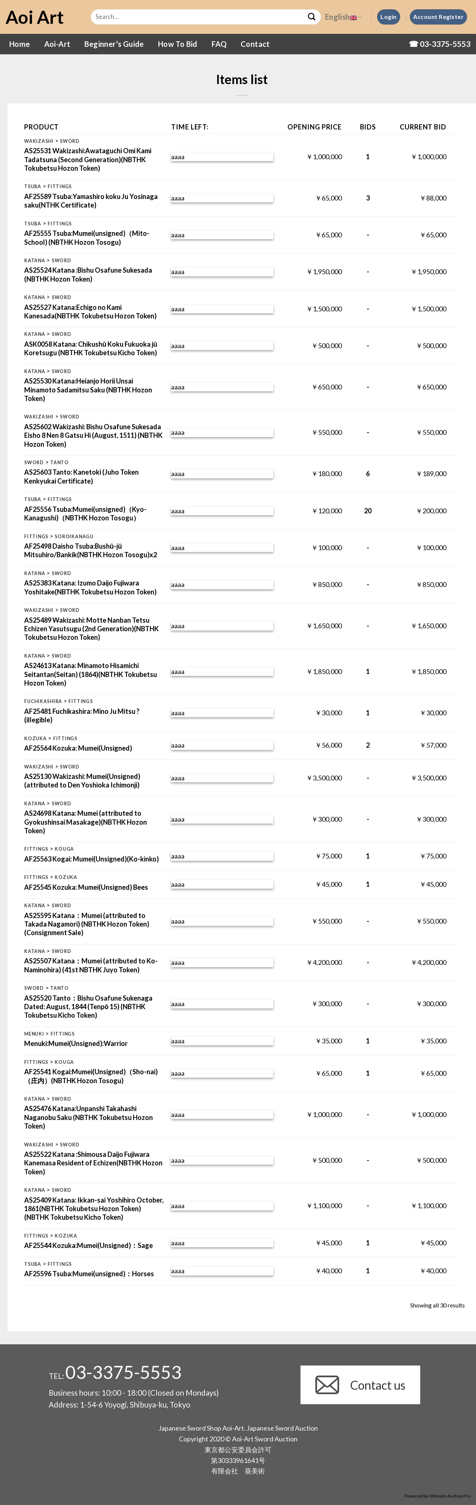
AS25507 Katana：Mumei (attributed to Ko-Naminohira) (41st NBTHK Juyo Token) (91, 965)
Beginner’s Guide (114, 43)
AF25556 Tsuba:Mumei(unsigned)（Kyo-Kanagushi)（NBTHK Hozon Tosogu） (85, 513)
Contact (255, 43)
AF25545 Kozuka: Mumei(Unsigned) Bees (86, 887)
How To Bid (177, 43)
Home (19, 43)
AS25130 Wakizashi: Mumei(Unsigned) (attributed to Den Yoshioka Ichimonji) (82, 780)
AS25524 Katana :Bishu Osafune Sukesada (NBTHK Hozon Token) (88, 274)
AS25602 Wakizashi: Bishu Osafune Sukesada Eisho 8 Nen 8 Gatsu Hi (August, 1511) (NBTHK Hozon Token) (93, 435)
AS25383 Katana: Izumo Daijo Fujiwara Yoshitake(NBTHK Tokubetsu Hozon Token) (90, 587)
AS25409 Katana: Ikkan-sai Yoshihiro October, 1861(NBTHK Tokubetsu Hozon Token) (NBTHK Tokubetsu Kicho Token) (94, 1209)
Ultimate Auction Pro (449, 1496)
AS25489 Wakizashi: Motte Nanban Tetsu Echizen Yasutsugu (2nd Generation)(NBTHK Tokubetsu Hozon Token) (91, 629)
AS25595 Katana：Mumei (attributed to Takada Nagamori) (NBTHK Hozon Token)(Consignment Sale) (86, 924)
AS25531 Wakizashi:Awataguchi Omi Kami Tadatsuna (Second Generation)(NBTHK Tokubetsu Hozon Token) (87, 159)
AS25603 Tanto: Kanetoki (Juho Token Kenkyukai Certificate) (81, 476)
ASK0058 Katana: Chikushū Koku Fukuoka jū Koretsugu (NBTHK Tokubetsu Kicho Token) (90, 348)
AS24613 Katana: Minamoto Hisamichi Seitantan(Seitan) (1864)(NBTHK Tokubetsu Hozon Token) (90, 674)
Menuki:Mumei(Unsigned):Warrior (76, 1043)
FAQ (219, 43)
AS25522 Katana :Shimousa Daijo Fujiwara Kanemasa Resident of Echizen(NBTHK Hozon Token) (93, 1163)
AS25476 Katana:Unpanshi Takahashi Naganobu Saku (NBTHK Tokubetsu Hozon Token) (88, 1117)
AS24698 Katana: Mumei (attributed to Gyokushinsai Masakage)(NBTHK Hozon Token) (85, 822)
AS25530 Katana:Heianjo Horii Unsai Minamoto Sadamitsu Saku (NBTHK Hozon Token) (88, 389)
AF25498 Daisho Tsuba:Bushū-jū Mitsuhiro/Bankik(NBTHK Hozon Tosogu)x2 (90, 550)
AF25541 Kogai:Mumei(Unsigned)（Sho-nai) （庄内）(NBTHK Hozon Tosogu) (91, 1076)
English (343, 16)
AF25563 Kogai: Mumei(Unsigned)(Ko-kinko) (91, 859)
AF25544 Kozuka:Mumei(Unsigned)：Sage (88, 1245)
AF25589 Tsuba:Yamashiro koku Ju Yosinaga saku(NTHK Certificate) (91, 200)
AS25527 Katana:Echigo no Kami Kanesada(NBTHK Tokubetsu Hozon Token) (90, 311)
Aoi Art (35, 17)
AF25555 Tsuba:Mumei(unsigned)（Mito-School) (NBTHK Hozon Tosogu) (86, 237)
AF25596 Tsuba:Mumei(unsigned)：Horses (89, 1274)
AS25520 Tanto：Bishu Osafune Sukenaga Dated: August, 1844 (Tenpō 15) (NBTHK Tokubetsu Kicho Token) (88, 1007)
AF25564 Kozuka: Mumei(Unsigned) (78, 748)
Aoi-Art (57, 43)
